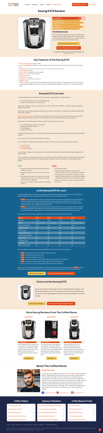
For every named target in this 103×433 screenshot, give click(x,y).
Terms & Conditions (38, 424)
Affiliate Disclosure (51, 424)
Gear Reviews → (58, 4)
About (9, 424)
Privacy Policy (27, 424)
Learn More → (29, 358)
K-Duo (76, 267)
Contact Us (19, 424)
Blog (13, 424)
